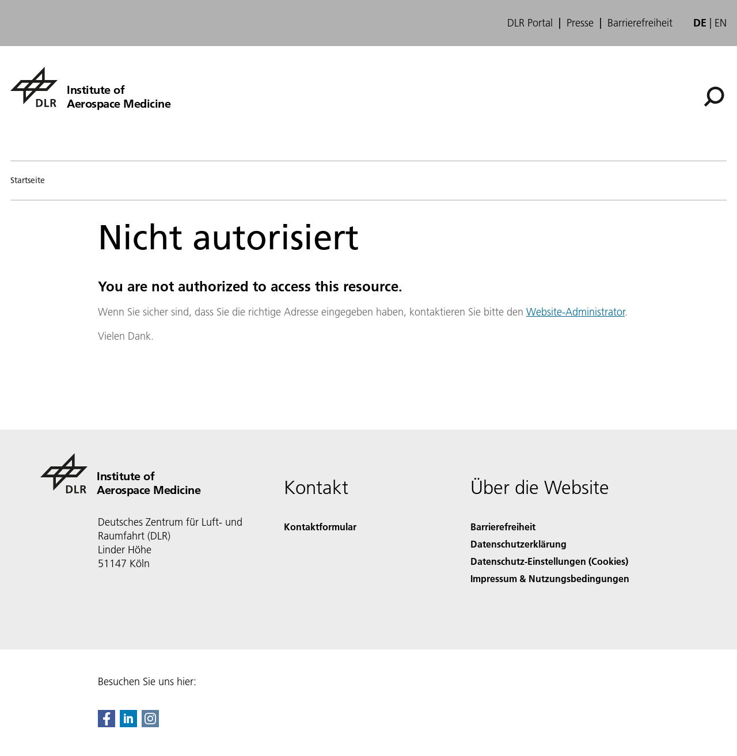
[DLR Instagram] (150, 723)
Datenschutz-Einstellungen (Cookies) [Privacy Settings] (549, 561)
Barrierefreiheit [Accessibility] (502, 527)
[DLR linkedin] (128, 723)
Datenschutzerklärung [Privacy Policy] (518, 544)
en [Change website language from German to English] (721, 22)
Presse (580, 23)
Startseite (27, 180)
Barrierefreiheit (640, 23)
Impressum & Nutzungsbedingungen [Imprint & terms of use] (549, 578)
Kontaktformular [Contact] (320, 527)
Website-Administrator (575, 311)
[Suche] (714, 96)
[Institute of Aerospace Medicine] (90, 87)
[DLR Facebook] (106, 723)
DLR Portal (530, 23)
